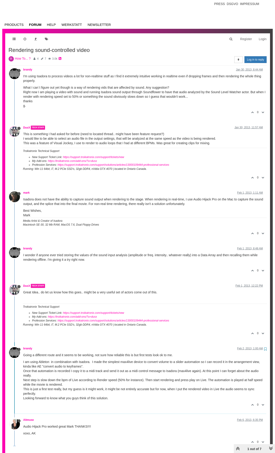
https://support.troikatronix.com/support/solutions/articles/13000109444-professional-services (113, 164)
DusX (26, 127)
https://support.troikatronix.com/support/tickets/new (93, 157)
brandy (27, 69)
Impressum (249, 4)
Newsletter (99, 25)
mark (26, 192)
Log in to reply (255, 59)
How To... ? (23, 58)
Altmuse (28, 419)
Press (219, 4)
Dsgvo (232, 4)
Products (14, 25)
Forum (35, 25)
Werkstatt (72, 25)
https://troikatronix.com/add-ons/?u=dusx (72, 161)
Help (51, 25)
